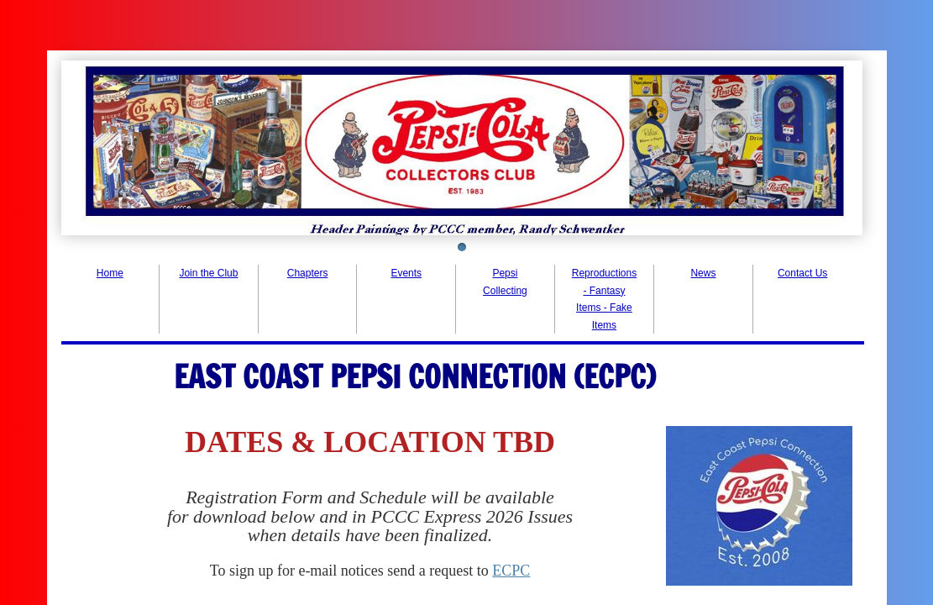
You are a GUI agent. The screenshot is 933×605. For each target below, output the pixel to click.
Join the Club (208, 273)
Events (406, 273)
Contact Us (802, 273)
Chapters (307, 273)
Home (110, 273)
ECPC (511, 570)
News (702, 273)
